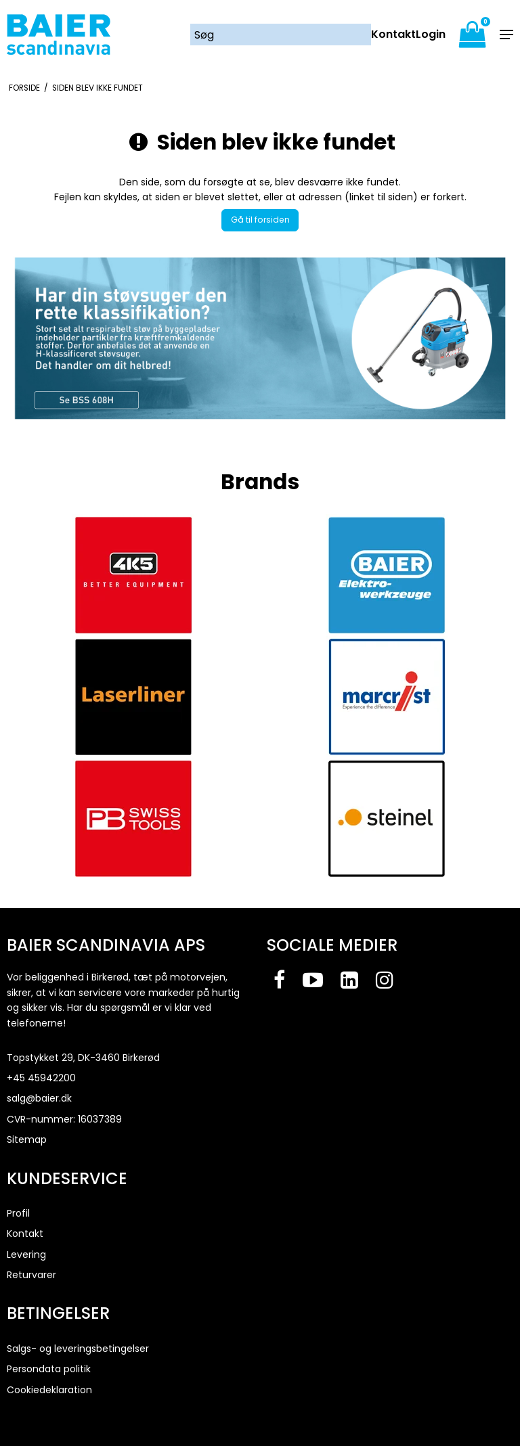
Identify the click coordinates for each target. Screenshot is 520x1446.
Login (431, 34)
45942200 (52, 1078)
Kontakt (393, 34)
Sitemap (27, 1139)
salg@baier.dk (39, 1098)
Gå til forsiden (260, 219)
